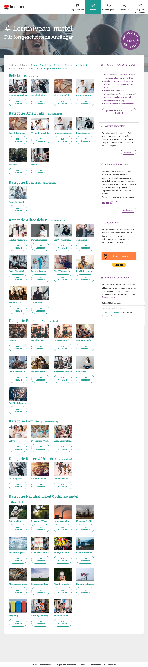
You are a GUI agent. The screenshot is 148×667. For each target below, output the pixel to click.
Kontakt (83, 664)
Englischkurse (77, 5)
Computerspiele (83, 340)
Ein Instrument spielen (18, 372)
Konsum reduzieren (85, 584)
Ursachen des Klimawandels (85, 521)
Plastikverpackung (63, 584)
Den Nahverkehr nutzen (85, 271)
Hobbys (12, 340)
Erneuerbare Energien (40, 584)
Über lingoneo (109, 5)
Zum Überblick (17, 102)
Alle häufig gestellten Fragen (119, 111)
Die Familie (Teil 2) (40, 441)
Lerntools (124, 5)
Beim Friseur (15, 302)
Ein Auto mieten (39, 478)
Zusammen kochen (18, 95)
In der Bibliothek (17, 271)
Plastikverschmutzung (85, 552)
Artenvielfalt (15, 521)
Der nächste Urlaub (63, 478)
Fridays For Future (40, 552)
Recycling (13, 615)
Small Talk (45, 65)
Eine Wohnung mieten (63, 271)
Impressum (96, 664)
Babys (12, 441)
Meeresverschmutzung (18, 584)
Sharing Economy (40, 615)
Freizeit (84, 65)
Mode (34, 164)
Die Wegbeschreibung (63, 240)
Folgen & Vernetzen (140, 7)
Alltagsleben (71, 65)
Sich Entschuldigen (63, 95)
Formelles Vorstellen (18, 202)
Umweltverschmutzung (63, 521)
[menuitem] (77, 7)
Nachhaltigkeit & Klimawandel (52, 68)
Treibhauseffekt (61, 615)
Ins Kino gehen (38, 372)
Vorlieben (13, 164)
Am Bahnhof (37, 302)
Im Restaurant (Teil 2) (63, 340)
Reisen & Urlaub (26, 68)
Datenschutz (110, 664)
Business (57, 65)
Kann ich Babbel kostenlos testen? (119, 103)
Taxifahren (81, 240)
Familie (12, 68)
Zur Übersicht (128, 210)
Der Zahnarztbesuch (40, 240)
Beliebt (34, 65)
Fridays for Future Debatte (63, 552)
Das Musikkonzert (18, 403)
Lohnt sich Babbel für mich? (120, 65)
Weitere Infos (128, 152)
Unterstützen (46, 664)
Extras (93, 5)
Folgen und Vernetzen (66, 664)
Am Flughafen (38, 95)
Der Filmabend (38, 340)
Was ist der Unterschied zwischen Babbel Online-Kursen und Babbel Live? (118, 84)
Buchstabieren (83, 133)
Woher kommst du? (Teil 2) (40, 133)
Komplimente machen (85, 95)
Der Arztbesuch (38, 271)
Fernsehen (81, 372)
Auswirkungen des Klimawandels (18, 552)
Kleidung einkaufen (18, 240)
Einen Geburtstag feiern (63, 441)
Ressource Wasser (40, 521)
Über (34, 664)
